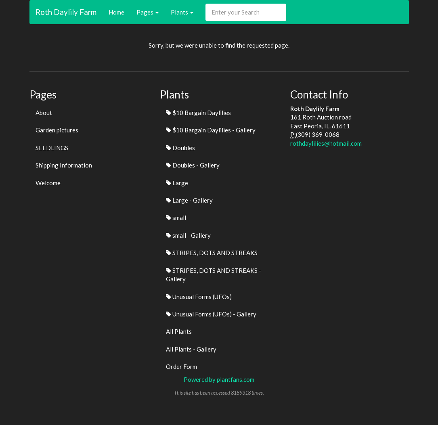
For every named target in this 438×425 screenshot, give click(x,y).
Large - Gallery (189, 200)
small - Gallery (188, 235)
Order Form (181, 366)
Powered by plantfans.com (219, 379)
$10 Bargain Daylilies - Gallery (211, 130)
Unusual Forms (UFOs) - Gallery (211, 314)
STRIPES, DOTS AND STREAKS (212, 252)
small (176, 217)
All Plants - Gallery (191, 349)
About (44, 112)
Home (116, 12)
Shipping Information (64, 165)
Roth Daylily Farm (66, 12)
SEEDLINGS (52, 147)
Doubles (180, 147)
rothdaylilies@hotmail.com (326, 143)
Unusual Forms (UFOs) (199, 296)
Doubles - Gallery (193, 165)
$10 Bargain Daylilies (198, 112)
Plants (182, 12)
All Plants (179, 331)
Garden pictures (57, 130)
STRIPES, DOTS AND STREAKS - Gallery (213, 275)
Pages (147, 12)
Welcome (48, 182)
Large (177, 182)
